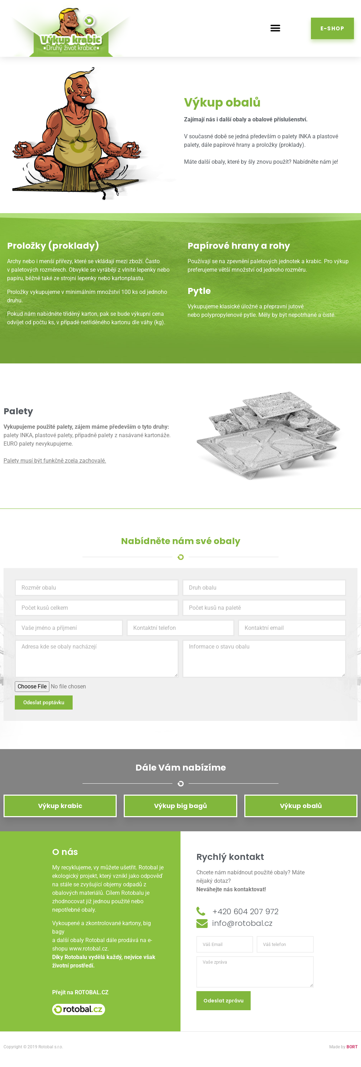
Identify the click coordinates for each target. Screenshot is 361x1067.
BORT (352, 1046)
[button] (275, 28)
